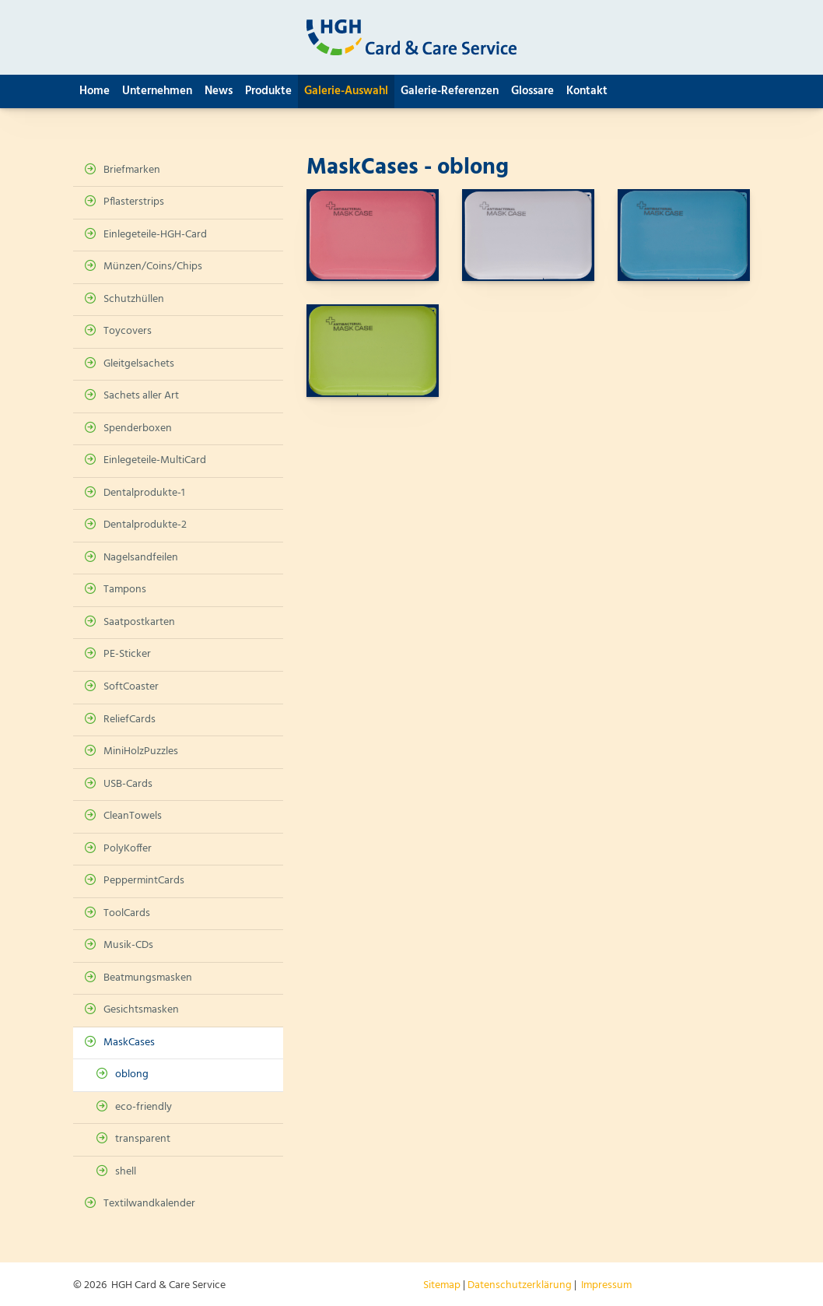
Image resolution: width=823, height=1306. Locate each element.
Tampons (124, 589)
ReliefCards (129, 719)
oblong (132, 1074)
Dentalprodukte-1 (144, 493)
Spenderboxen (137, 428)
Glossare (532, 91)
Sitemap (442, 1285)
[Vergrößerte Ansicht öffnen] (372, 235)
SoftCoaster (131, 687)
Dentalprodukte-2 (145, 525)
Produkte (268, 91)
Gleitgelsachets (138, 364)
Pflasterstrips (133, 202)
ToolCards (126, 913)
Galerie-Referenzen (450, 91)
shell (125, 1172)
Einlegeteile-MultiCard (154, 460)
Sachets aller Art (141, 396)
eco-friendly (143, 1107)
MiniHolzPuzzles (140, 751)
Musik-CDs (128, 945)
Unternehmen (157, 91)
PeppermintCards (143, 880)
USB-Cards (127, 784)
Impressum (606, 1285)
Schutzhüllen (133, 299)
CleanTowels (132, 816)
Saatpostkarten (139, 622)
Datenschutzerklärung (520, 1285)
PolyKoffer (127, 849)
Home (94, 91)
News (219, 91)
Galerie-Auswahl (346, 91)
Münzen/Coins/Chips (152, 266)
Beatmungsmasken (147, 978)
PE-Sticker (127, 654)
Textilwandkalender (149, 1203)
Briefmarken (131, 170)
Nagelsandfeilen (140, 557)
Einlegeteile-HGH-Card (155, 234)
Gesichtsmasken (141, 1010)
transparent (142, 1139)
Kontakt (587, 91)
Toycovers (127, 331)
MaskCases (129, 1042)
